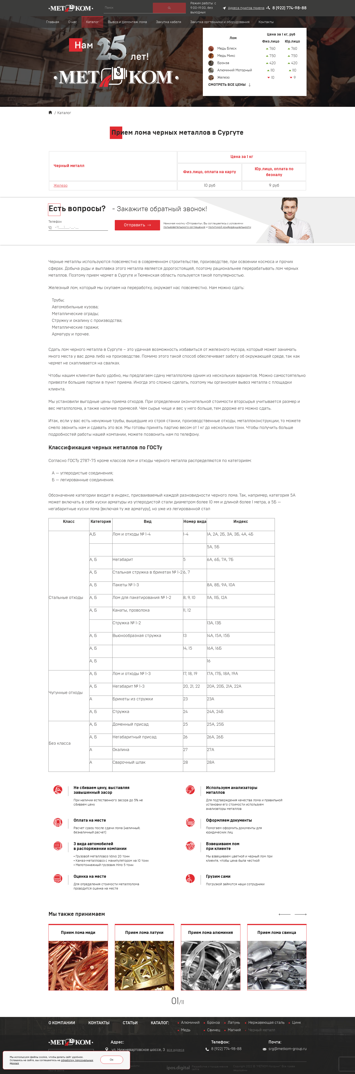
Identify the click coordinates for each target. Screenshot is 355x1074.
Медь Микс (227, 56)
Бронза (223, 63)
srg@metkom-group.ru (285, 1049)
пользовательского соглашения (185, 226)
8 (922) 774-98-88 (289, 8)
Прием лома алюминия (210, 933)
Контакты (99, 1023)
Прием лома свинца (276, 933)
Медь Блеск (227, 48)
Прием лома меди (78, 933)
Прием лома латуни (144, 933)
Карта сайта (56, 1069)
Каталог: (160, 1023)
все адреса (175, 1050)
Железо (224, 77)
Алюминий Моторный (236, 70)
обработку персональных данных (65, 1062)
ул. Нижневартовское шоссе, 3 (135, 1050)
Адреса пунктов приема (246, 8)
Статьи (130, 1023)
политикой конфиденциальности (230, 226)
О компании (61, 1023)
